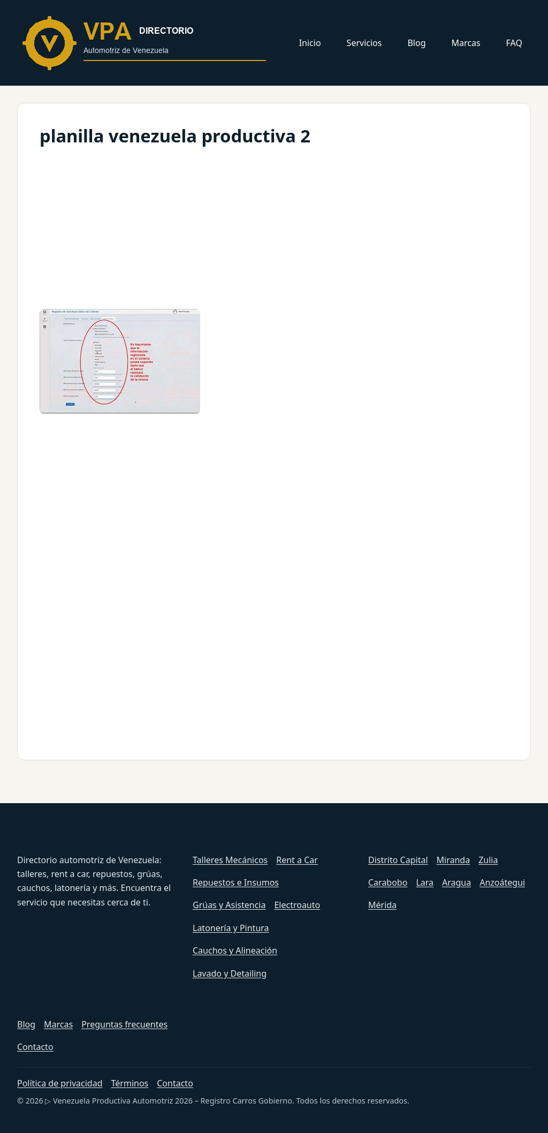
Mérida (382, 905)
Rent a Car (297, 860)
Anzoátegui (502, 882)
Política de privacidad (60, 1083)
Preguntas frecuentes (124, 1024)
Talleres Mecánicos (230, 860)
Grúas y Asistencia (229, 905)
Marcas (466, 43)
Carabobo (387, 882)
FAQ (514, 43)
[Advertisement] (274, 225)
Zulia (488, 860)
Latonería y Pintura (231, 928)
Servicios (364, 43)
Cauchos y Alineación (235, 950)
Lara (424, 882)
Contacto (35, 1047)
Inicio (310, 43)
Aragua (456, 882)
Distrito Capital (398, 860)
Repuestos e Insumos (236, 882)
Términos (130, 1083)
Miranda (453, 860)
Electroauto (297, 905)
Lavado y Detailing (230, 973)
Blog (416, 43)
